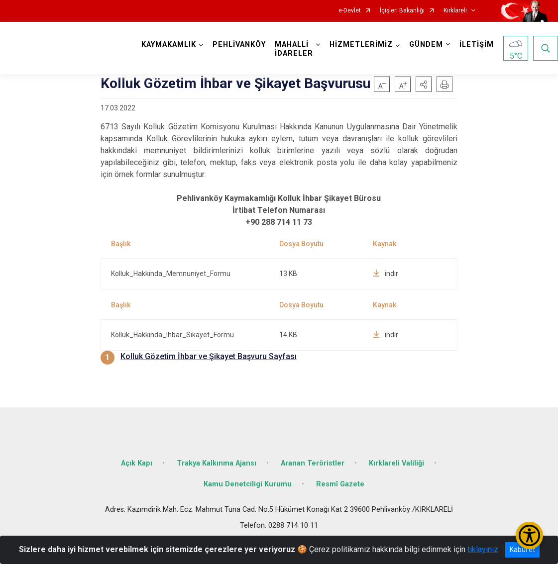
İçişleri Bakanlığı (402, 10)
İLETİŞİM (476, 44)
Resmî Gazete (340, 484)
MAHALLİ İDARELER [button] (294, 49)
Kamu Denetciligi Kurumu (248, 484)
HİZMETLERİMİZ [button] (361, 44)
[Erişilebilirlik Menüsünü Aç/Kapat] (529, 535)
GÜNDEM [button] (426, 44)
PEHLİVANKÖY (239, 44)
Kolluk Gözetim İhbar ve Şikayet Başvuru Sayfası (208, 356)
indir (385, 274)
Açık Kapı (136, 463)
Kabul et (522, 550)
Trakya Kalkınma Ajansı (216, 463)
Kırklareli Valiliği (396, 463)
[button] (424, 84)
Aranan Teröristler (312, 463)
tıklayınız (482, 549)
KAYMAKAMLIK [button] (168, 44)
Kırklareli (455, 10)
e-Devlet (349, 10)
